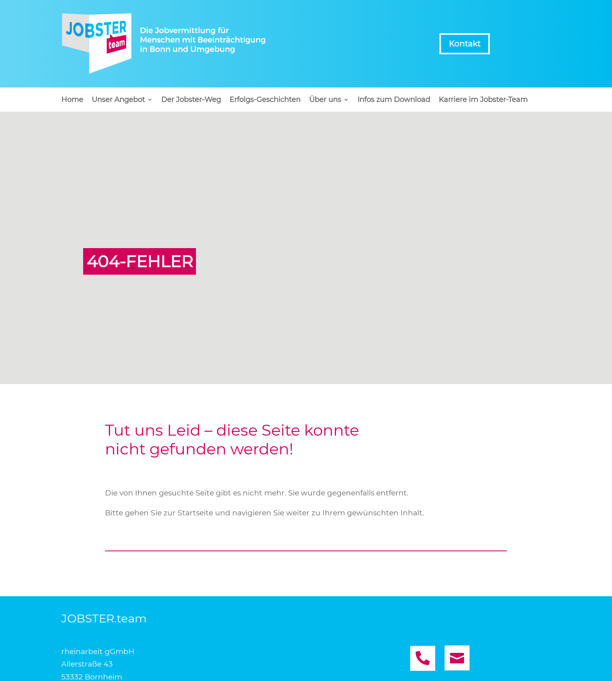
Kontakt (464, 43)
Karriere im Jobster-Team (483, 100)
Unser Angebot (118, 100)
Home (72, 100)
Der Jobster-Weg (191, 100)
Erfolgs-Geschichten (265, 100)
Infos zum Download (394, 100)
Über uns (325, 100)
